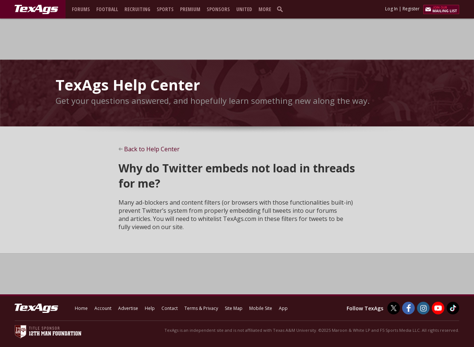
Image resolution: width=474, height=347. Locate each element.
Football (107, 9)
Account (102, 308)
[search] (281, 9)
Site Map (234, 308)
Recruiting (137, 9)
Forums (81, 9)
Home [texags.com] (81, 308)
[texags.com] (36, 9)
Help (150, 308)
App (283, 308)
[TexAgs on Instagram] (423, 308)
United (244, 9)
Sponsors (218, 9)
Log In (391, 9)
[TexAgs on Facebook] (408, 308)
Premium (190, 9)
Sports (165, 9)
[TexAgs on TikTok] (453, 308)
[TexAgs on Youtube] (438, 308)
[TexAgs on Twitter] (393, 308)
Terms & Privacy (201, 308)
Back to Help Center (152, 149)
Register (411, 9)
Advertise (128, 308)
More (264, 9)
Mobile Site (260, 308)
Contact (169, 308)
